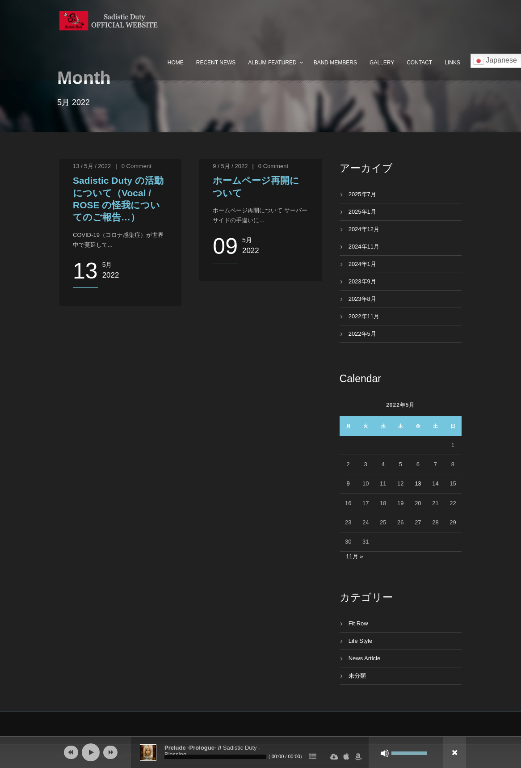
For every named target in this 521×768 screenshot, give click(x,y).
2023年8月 (362, 298)
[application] (260, 752)
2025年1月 (362, 211)
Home (176, 62)
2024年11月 (364, 246)
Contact (419, 62)
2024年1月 (362, 264)
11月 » (354, 556)
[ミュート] (384, 753)
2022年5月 (362, 333)
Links (452, 62)
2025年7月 (362, 194)
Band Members (335, 62)
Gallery (382, 62)
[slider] (215, 757)
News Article (365, 658)
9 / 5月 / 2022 (230, 166)
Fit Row (358, 623)
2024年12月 (364, 229)
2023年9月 (362, 281)
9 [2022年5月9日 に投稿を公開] (348, 483)
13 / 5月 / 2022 (92, 166)
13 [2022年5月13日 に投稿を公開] (418, 483)
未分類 (357, 675)
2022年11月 (364, 316)
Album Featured (272, 62)
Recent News (215, 62)
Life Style (360, 640)
